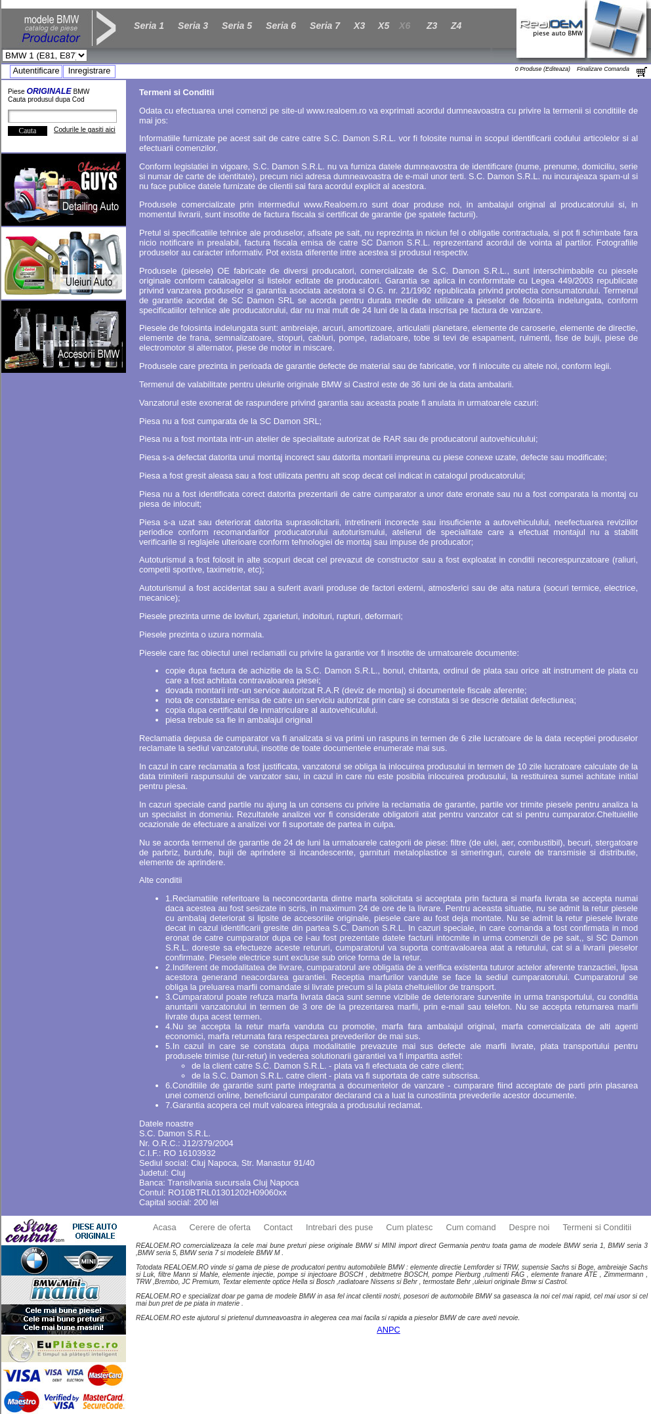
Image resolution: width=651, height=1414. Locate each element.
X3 (359, 25)
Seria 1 (149, 25)
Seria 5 (237, 25)
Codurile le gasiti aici (85, 129)
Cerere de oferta (220, 1227)
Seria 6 (281, 25)
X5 (383, 25)
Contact (278, 1227)
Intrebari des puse (339, 1227)
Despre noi (529, 1227)
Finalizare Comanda (603, 69)
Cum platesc (409, 1227)
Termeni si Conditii (596, 1227)
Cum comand (470, 1227)
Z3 (432, 25)
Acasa (165, 1227)
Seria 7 (325, 25)
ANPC (388, 1330)
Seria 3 (193, 25)
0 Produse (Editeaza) (542, 69)
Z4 (456, 25)
